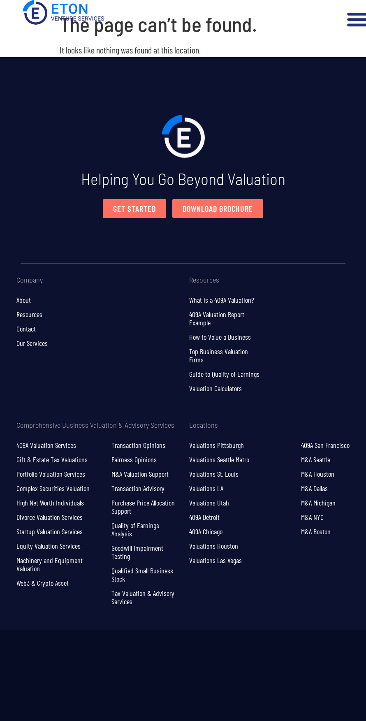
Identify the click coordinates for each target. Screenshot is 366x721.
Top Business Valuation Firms (218, 355)
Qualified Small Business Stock (142, 574)
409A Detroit (204, 517)
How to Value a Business (220, 337)
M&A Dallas (314, 488)
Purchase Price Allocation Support (143, 506)
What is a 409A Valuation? (221, 300)
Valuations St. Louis (214, 474)
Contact (26, 329)
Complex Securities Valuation (53, 488)
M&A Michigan (318, 502)
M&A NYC (312, 517)
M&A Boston (316, 531)
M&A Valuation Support (140, 474)
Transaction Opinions (138, 445)
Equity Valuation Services (48, 546)
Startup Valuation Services (49, 531)
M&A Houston (317, 474)
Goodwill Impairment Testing (137, 552)
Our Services (32, 343)
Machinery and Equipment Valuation (49, 564)
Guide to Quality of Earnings (224, 374)
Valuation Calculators (215, 388)
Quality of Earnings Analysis (135, 529)
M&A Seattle (315, 459)
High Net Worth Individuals (50, 502)
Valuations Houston (213, 546)
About (23, 300)
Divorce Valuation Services (49, 517)
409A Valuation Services (46, 445)
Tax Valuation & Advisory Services (142, 597)
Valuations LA (206, 488)
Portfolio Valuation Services (50, 474)
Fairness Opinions (134, 459)
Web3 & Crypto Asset (42, 583)
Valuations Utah (209, 502)
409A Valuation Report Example (216, 318)
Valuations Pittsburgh (216, 445)
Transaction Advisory (137, 488)
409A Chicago (205, 531)
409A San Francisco (325, 445)
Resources (29, 314)
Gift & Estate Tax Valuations (52, 459)
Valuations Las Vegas (215, 560)
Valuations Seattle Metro (219, 459)
